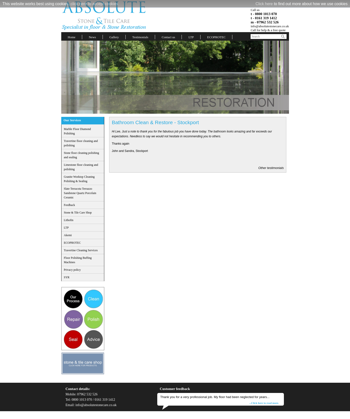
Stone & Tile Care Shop (78, 212)
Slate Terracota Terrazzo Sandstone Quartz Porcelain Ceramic (80, 193)
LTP (191, 37)
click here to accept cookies (94, 4)
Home (72, 37)
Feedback (69, 205)
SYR (67, 277)
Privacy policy (72, 269)
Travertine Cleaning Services (81, 250)
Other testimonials (271, 168)
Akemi (68, 235)
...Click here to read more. (264, 402)
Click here (264, 4)
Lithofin (68, 220)
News (92, 37)
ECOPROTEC (216, 37)
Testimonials (140, 37)
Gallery (114, 37)
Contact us (168, 37)
